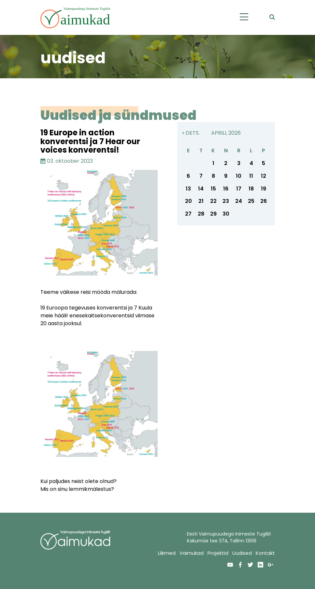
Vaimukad (191, 553)
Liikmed (167, 553)
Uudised (242, 553)
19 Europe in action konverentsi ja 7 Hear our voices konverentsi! (90, 141)
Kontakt (265, 553)
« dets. (191, 133)
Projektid (218, 553)
